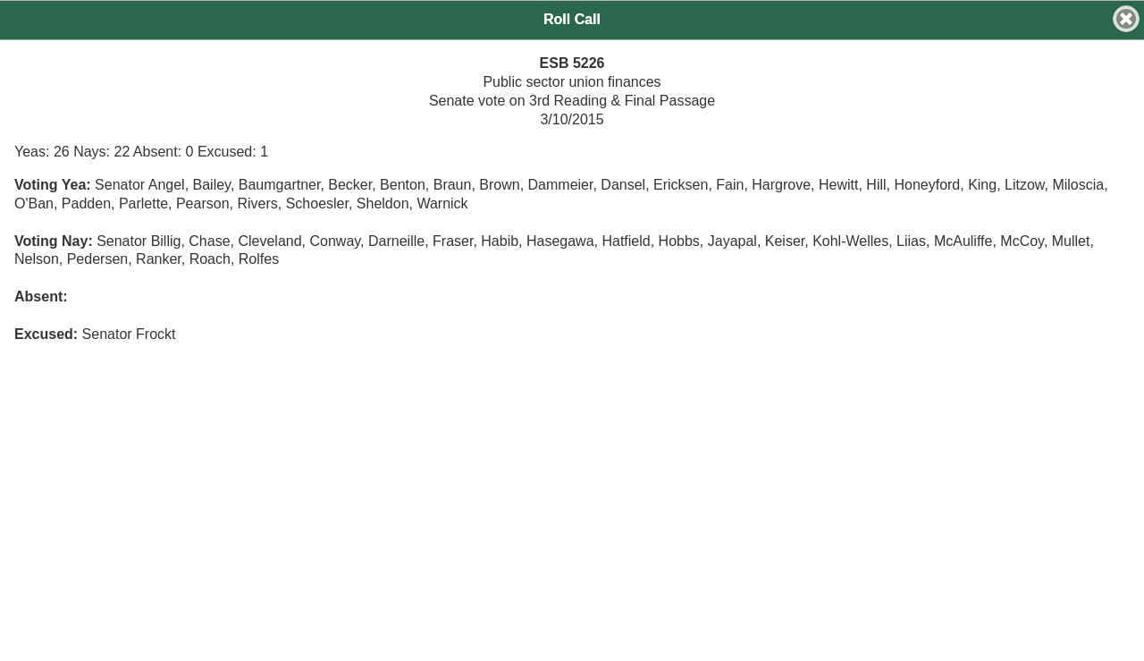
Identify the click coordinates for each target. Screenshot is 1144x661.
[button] (1126, 18)
